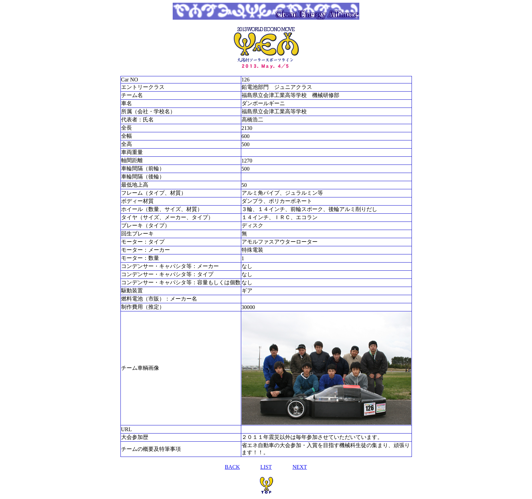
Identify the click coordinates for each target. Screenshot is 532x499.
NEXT (299, 467)
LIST (266, 467)
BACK (232, 467)
